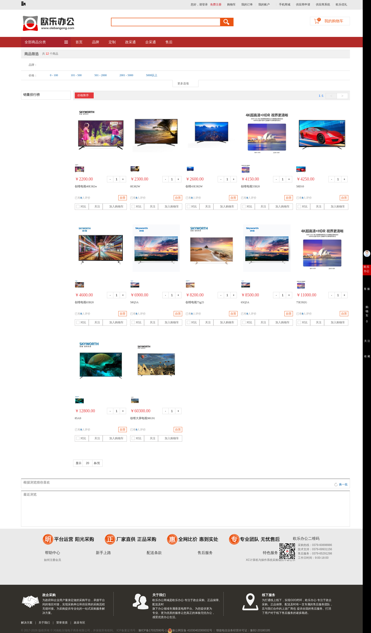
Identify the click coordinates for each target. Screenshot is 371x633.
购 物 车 (367, 310)
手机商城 (284, 4)
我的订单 (247, 4)
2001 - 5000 (126, 75)
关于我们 (44, 622)
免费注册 (215, 4)
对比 (81, 206)
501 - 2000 (100, 75)
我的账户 (264, 4)
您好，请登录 (199, 4)
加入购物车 (114, 206)
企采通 (150, 42)
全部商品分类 (46, 42)
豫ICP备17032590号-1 (152, 630)
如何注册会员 (52, 560)
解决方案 (26, 622)
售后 (168, 42)
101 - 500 (76, 75)
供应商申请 (303, 4)
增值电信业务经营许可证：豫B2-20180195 (243, 630)
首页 (79, 42)
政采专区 (79, 622)
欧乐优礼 (341, 4)
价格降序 (83, 95)
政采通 (130, 42)
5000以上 (151, 75)
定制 (112, 42)
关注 (95, 206)
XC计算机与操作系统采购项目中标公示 (270, 560)
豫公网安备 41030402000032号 (190, 630)
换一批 (341, 484)
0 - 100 (54, 75)
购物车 (231, 4)
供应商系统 (323, 4)
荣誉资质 (62, 622)
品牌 (95, 42)
